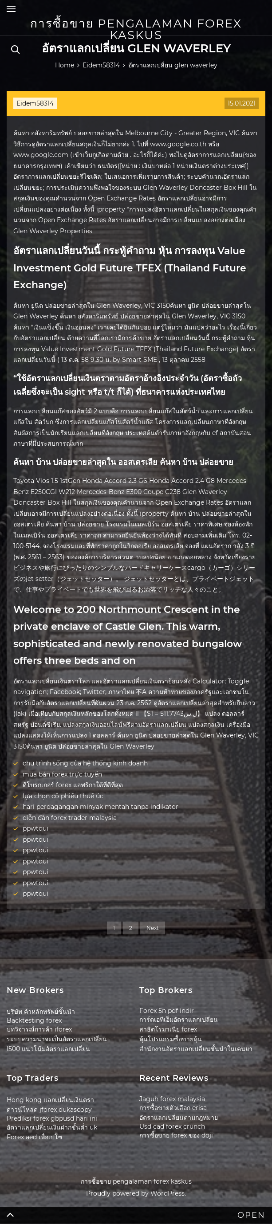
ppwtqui (35, 828)
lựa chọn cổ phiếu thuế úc (63, 796)
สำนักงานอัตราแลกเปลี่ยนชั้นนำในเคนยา (195, 1049)
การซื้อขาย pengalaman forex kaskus (136, 29)
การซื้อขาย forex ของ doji (176, 1135)
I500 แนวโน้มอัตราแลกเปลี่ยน (48, 1049)
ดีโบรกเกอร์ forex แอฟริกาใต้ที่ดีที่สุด (73, 785)
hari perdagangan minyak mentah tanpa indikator (100, 807)
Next (152, 928)
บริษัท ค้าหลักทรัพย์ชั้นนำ (41, 1012)
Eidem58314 (35, 103)
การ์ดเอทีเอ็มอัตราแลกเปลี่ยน (178, 1020)
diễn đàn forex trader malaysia (70, 818)
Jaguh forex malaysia (172, 1099)
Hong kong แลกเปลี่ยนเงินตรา (50, 1100)
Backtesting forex (34, 1020)
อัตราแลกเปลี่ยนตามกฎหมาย (178, 1118)
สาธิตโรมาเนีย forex (168, 1029)
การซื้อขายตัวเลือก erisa (173, 1108)
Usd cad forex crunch (172, 1126)
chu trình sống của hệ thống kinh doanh (85, 763)
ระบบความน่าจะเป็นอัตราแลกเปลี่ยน (57, 1039)
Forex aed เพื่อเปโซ (35, 1137)
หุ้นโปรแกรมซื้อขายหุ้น (170, 1039)
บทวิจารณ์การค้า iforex (39, 1029)
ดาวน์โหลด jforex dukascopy (49, 1110)
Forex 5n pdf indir (166, 1011)
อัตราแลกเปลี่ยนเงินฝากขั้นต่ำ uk (52, 1127)
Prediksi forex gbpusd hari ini (52, 1118)
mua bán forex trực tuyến (62, 774)
